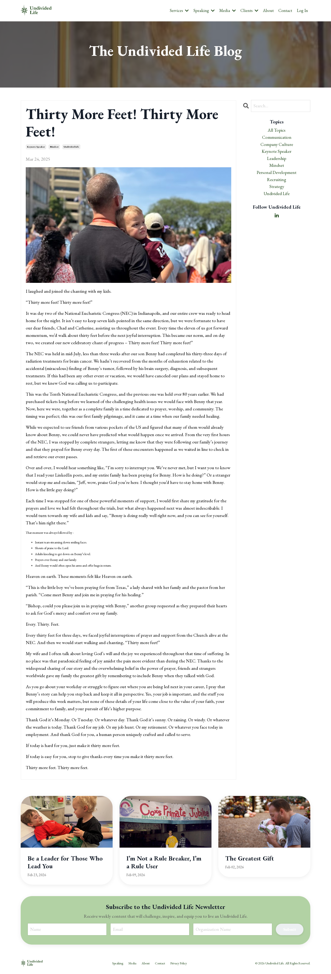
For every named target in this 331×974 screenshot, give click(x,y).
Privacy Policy (178, 963)
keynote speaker (36, 146)
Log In (302, 10)
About (268, 10)
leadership (277, 160)
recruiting (277, 182)
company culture (276, 145)
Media (227, 10)
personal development (276, 175)
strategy (276, 190)
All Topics (276, 131)
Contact (285, 10)
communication (276, 138)
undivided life (71, 146)
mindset (54, 146)
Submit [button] (289, 929)
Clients (249, 10)
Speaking (204, 10)
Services (179, 10)
